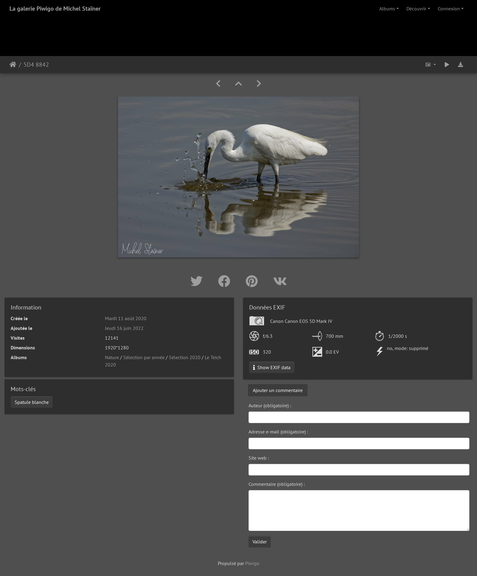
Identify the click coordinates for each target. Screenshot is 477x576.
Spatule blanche (32, 402)
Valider (259, 542)
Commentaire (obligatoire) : (277, 484)
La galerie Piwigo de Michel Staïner (55, 8)
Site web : (259, 458)
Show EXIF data (272, 367)
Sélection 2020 (184, 357)
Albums (387, 8)
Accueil (12, 64)
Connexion (449, 8)
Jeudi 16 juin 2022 (124, 328)
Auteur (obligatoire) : (270, 405)
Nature (112, 357)
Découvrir (416, 8)
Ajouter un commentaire (278, 390)
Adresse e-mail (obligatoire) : (278, 432)
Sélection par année (144, 357)
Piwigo (252, 563)
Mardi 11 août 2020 (125, 318)
